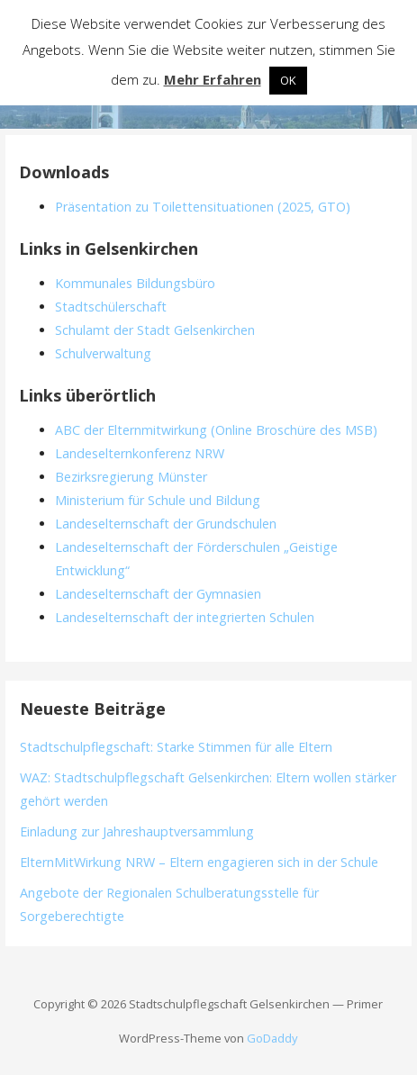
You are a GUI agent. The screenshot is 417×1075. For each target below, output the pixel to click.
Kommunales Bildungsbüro (135, 283)
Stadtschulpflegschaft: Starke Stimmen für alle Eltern (176, 746)
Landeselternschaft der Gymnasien (158, 593)
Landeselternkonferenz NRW (139, 453)
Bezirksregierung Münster (131, 476)
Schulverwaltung (103, 353)
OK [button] (288, 80)
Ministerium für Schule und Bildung (157, 500)
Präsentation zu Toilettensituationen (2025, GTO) (202, 206)
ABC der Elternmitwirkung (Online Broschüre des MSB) (216, 429)
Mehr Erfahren (212, 79)
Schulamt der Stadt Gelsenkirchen (155, 330)
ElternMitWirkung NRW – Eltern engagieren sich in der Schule (199, 862)
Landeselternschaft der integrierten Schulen (184, 617)
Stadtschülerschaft (111, 306)
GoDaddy (272, 1038)
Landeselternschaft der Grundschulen (165, 523)
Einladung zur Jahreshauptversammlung (137, 831)
